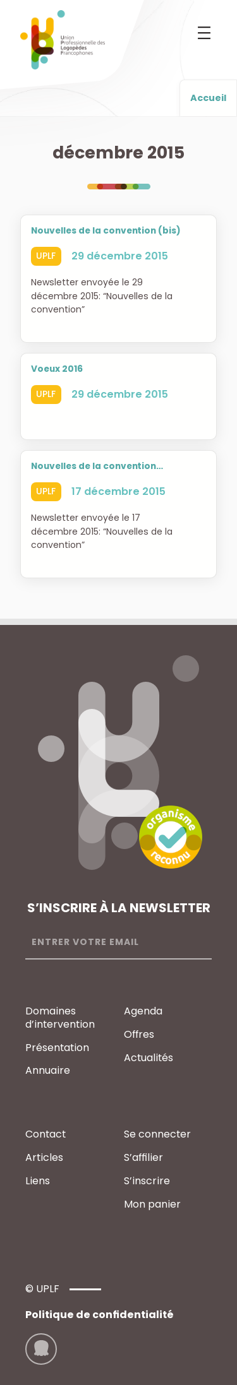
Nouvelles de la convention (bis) (106, 231)
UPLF (46, 255)
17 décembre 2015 (118, 491)
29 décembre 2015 (119, 256)
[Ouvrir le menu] (204, 32)
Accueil (208, 98)
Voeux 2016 (57, 369)
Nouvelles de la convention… (97, 466)
